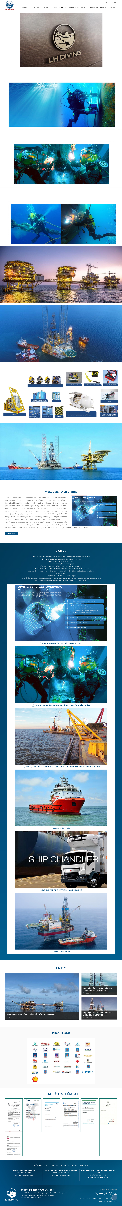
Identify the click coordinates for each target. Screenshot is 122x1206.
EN (115, 2)
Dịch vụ (46, 7)
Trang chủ (25, 7)
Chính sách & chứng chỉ (97, 7)
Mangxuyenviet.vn (111, 1201)
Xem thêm (11, 533)
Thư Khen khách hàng (77, 7)
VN (111, 2)
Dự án (63, 7)
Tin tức (55, 7)
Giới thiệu (36, 7)
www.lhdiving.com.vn (34, 1197)
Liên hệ (112, 7)
